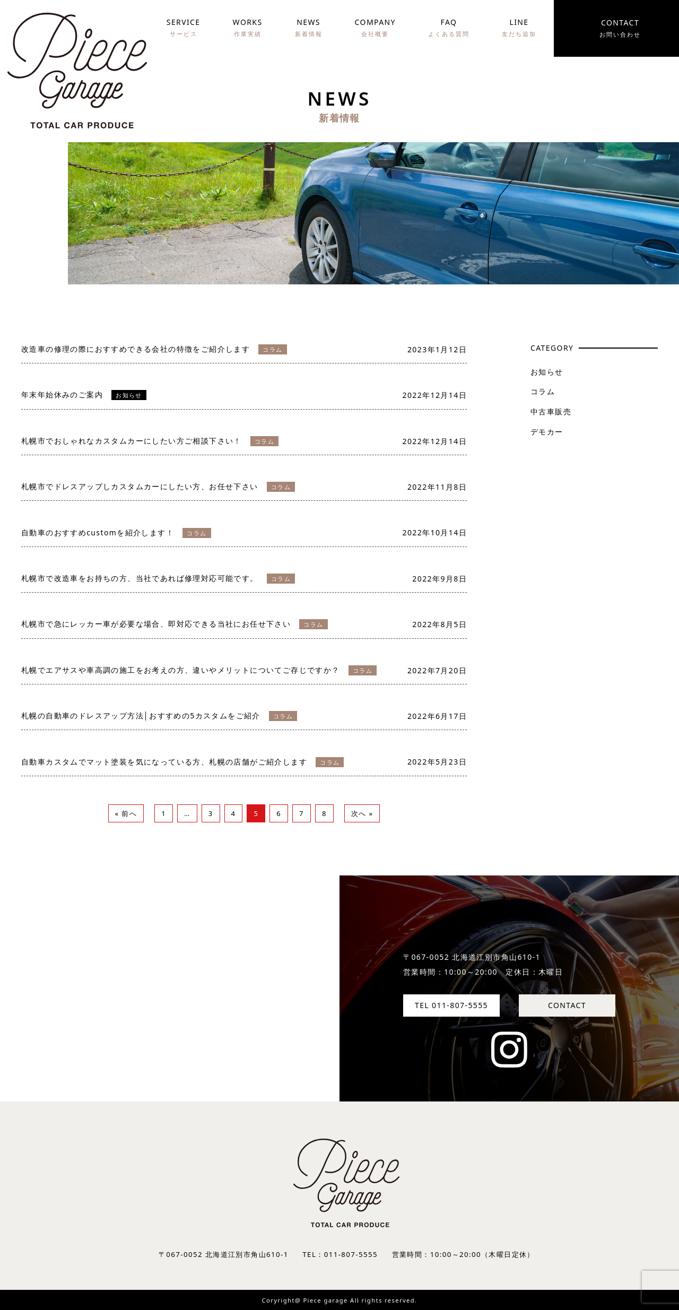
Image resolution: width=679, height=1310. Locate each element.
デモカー (546, 432)
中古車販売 (550, 411)
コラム (542, 391)
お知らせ (546, 372)
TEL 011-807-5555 (451, 1005)
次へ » (362, 813)
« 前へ (126, 813)
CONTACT (567, 1005)
